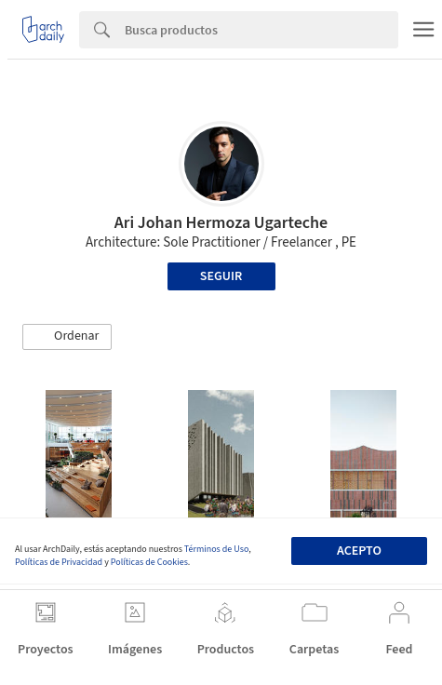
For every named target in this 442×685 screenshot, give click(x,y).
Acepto (359, 551)
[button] (67, 337)
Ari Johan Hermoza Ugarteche (221, 223)
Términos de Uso (216, 549)
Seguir (221, 276)
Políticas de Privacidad (58, 562)
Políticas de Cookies (149, 562)
